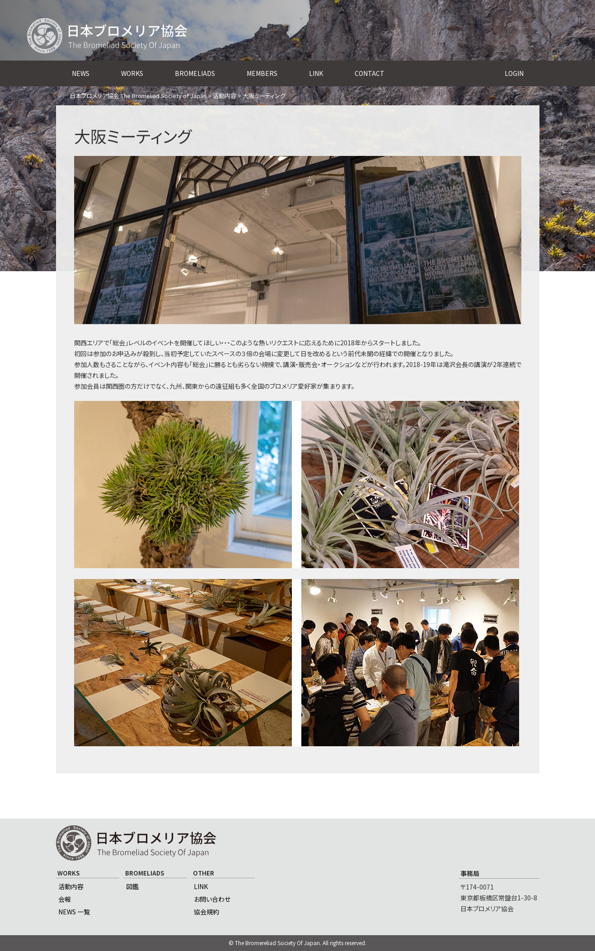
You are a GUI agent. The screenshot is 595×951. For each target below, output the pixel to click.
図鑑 (132, 886)
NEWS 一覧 (74, 911)
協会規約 (206, 911)
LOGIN (514, 73)
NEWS (80, 73)
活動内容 (71, 886)
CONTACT (369, 73)
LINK (316, 73)
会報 (64, 899)
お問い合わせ (212, 899)
